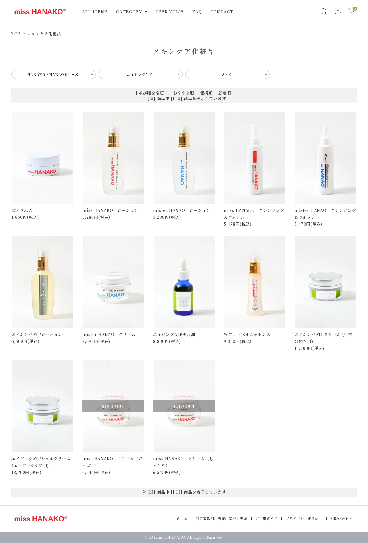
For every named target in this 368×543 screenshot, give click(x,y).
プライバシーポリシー (304, 518)
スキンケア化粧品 (44, 34)
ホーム (182, 518)
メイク (226, 74)
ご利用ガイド (266, 518)
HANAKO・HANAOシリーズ (52, 74)
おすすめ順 (183, 93)
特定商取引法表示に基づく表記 (221, 518)
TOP (16, 34)
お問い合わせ (341, 518)
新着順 (224, 93)
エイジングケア (140, 74)
